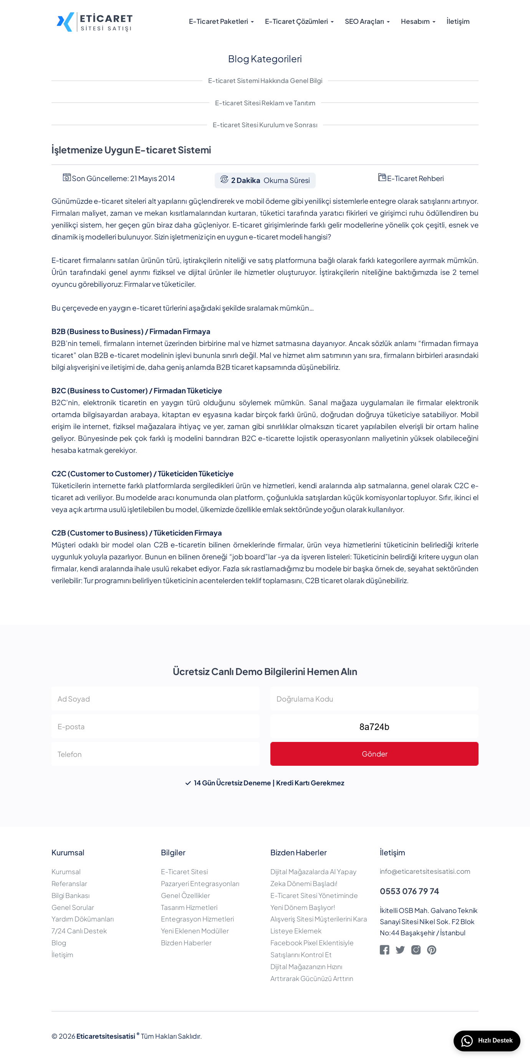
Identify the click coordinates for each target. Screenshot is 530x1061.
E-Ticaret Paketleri (218, 21)
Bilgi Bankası (70, 895)
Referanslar (69, 883)
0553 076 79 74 (409, 891)
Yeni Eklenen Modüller (195, 930)
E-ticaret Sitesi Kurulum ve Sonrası (265, 125)
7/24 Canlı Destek (79, 930)
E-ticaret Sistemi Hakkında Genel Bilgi (265, 80)
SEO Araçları (364, 21)
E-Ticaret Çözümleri (296, 21)
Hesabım (415, 21)
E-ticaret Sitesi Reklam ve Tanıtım (265, 103)
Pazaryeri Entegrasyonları (200, 883)
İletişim (458, 21)
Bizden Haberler (186, 942)
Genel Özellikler (185, 895)
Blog (58, 942)
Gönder (375, 753)
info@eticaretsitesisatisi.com (425, 871)
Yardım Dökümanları (82, 919)
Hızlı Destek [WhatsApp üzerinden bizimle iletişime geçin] (487, 1041)
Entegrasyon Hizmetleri (197, 919)
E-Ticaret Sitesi (184, 871)
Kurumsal (66, 871)
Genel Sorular (72, 907)
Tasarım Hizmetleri (189, 907)
